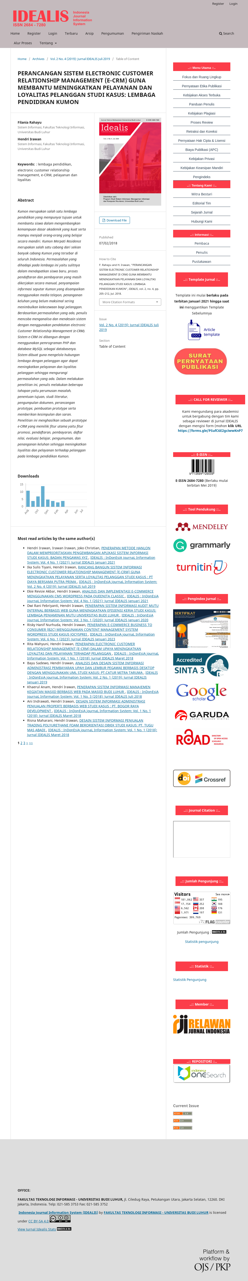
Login (52, 33)
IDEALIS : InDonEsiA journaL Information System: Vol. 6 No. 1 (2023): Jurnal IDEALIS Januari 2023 (91, 636)
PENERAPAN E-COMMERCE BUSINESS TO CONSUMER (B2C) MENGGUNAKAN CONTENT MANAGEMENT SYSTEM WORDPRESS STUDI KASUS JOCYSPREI (89, 629)
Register (34, 33)
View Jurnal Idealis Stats (37, 1229)
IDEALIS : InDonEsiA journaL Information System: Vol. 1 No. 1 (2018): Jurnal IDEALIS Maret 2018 (93, 655)
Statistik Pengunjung (190, 979)
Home (15, 33)
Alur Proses (23, 43)
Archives (38, 59)
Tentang (47, 43)
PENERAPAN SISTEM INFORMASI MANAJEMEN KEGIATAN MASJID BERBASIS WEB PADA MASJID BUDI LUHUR (88, 689)
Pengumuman (112, 33)
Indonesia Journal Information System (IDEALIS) (58, 1212)
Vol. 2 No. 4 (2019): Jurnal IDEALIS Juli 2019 (80, 59)
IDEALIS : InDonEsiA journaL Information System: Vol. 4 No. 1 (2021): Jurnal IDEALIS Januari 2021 (91, 560)
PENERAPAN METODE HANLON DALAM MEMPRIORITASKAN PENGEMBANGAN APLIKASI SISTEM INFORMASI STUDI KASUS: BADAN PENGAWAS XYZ (88, 553)
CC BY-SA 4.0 (39, 1221)
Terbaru (71, 33)
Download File (116, 220)
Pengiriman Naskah (147, 33)
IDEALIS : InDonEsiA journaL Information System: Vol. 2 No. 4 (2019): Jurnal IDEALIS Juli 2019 (92, 584)
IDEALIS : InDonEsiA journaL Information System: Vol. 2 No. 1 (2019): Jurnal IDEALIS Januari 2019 (92, 677)
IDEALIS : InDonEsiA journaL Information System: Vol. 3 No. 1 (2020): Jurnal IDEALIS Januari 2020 (90, 617)
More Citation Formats (119, 302)
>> (31, 743)
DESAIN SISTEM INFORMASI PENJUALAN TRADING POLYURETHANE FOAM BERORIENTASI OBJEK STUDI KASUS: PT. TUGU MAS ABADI (90, 725)
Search (226, 33)
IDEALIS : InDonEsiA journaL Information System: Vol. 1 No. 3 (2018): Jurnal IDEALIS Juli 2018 (93, 694)
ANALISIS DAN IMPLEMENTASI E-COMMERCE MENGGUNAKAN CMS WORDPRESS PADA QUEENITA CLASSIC (90, 593)
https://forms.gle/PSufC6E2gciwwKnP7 (210, 430)
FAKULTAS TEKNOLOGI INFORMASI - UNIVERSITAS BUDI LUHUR (156, 1212)
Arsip (89, 33)
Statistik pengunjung (202, 941)
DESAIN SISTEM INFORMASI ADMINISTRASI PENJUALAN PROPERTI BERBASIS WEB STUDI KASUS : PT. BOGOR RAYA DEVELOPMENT (86, 706)
